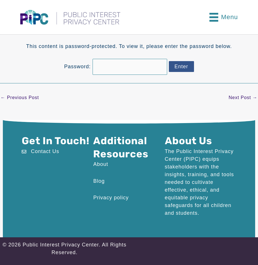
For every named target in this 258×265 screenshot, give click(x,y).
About (100, 164)
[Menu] (223, 17)
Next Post (243, 97)
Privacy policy (111, 197)
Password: (115, 66)
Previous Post (20, 97)
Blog (99, 180)
